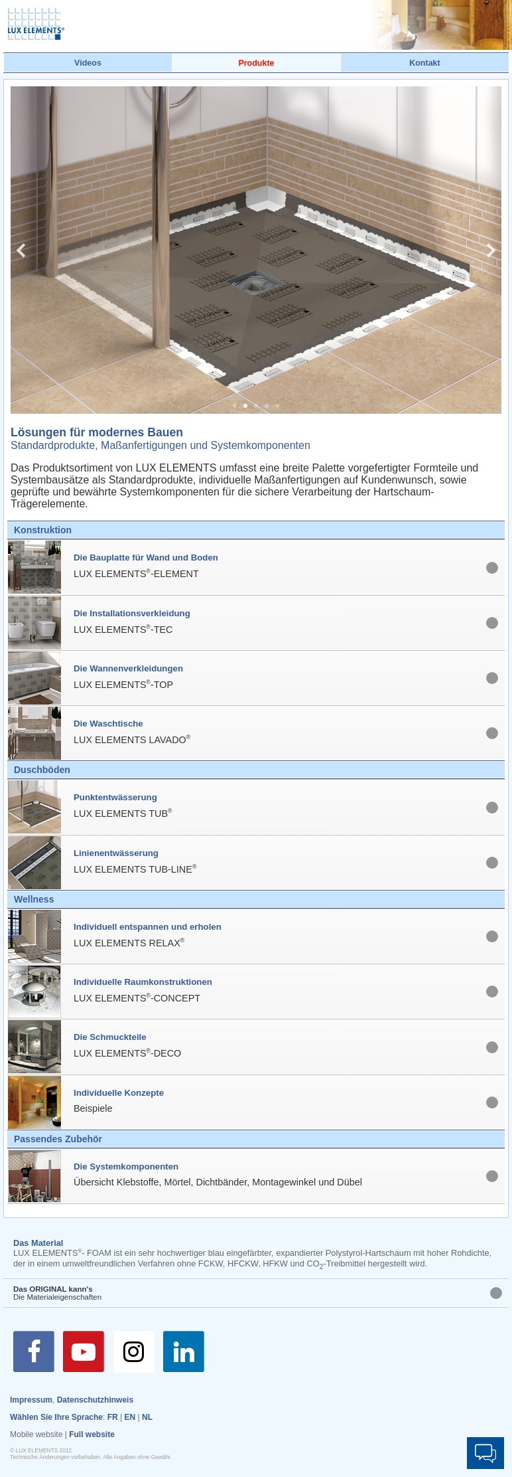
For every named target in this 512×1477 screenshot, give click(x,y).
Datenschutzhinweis (95, 1400)
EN (130, 1417)
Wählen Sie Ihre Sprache (56, 1417)
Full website (92, 1434)
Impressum (31, 1400)
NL (147, 1417)
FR (112, 1417)
